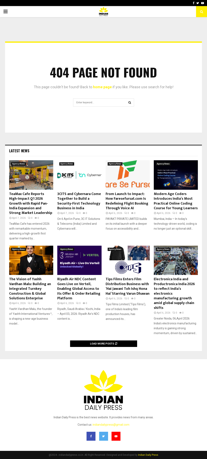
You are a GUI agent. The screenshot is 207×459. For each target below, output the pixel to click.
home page (102, 87)
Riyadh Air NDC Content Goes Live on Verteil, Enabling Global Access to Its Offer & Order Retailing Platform (78, 288)
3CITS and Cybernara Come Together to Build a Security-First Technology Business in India (79, 201)
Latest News (19, 150)
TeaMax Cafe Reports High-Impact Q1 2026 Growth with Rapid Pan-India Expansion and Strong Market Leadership (30, 203)
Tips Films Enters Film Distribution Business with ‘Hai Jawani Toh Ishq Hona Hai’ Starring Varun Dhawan (128, 286)
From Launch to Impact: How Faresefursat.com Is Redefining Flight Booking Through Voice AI (127, 201)
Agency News (18, 164)
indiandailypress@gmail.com (111, 424)
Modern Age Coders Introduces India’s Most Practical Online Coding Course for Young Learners (176, 201)
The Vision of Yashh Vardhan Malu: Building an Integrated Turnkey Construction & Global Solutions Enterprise (30, 288)
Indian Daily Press (148, 455)
